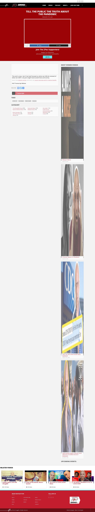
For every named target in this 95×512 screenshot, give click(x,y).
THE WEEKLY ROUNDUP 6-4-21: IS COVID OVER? (82, 483)
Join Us (47, 57)
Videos (50, 5)
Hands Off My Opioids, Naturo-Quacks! (34, 483)
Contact (37, 504)
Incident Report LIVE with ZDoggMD (9, 483)
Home (44, 5)
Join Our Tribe (75, 5)
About (65, 5)
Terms (13, 499)
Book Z (36, 502)
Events (24, 502)
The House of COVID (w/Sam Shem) (58, 483)
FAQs (13, 504)
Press (36, 497)
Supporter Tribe (26, 497)
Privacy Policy (38, 499)
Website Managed (70, 510)
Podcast (57, 5)
